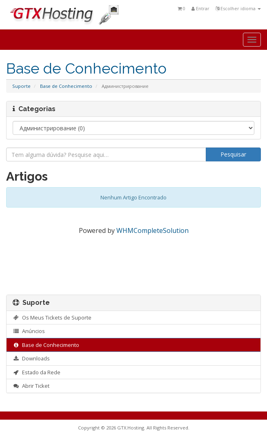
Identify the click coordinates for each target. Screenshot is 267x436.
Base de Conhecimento (66, 86)
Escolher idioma (238, 8)
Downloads (31, 358)
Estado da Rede (36, 372)
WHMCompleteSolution (152, 230)
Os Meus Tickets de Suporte (52, 317)
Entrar (200, 8)
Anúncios (29, 331)
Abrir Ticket (31, 385)
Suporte (21, 86)
